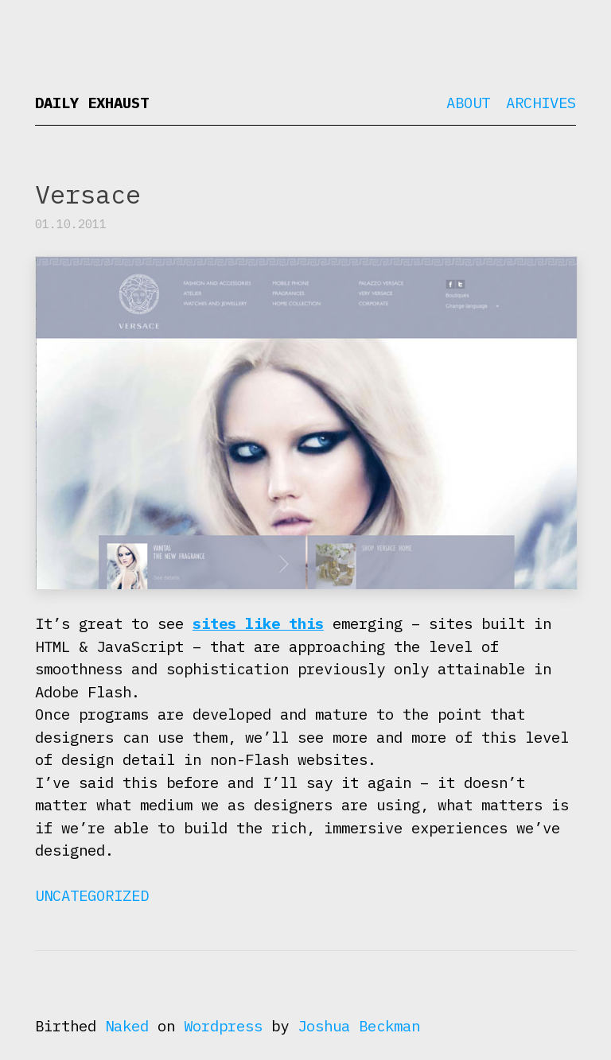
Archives (541, 102)
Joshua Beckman (359, 1025)
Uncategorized (92, 895)
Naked (127, 1025)
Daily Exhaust (92, 102)
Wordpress (223, 1025)
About (468, 102)
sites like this (258, 623)
